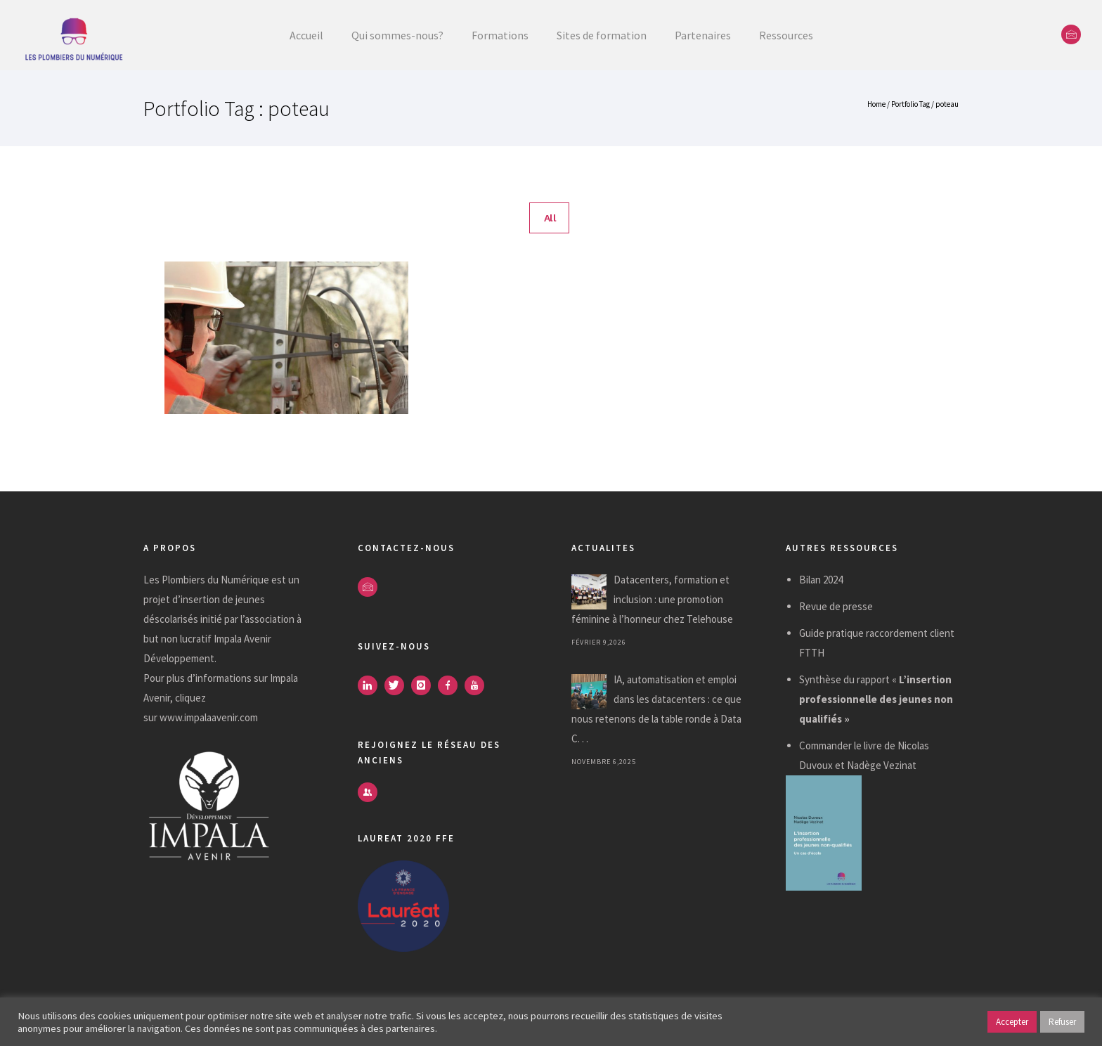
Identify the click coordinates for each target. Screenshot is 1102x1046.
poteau (947, 104)
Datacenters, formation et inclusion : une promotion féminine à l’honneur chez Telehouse (652, 599)
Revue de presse (836, 606)
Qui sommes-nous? (397, 35)
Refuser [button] (1062, 1022)
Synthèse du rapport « (876, 699)
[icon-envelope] (1071, 34)
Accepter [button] (1012, 1022)
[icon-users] (367, 792)
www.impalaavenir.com (209, 717)
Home (876, 104)
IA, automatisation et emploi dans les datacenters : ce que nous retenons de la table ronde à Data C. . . (656, 709)
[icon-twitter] (397, 685)
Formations (500, 35)
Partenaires (703, 35)
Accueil (306, 35)
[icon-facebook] (451, 685)
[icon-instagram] (424, 685)
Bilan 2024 (821, 579)
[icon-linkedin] (371, 685)
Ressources (786, 35)
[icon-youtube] (478, 685)
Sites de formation (602, 35)
